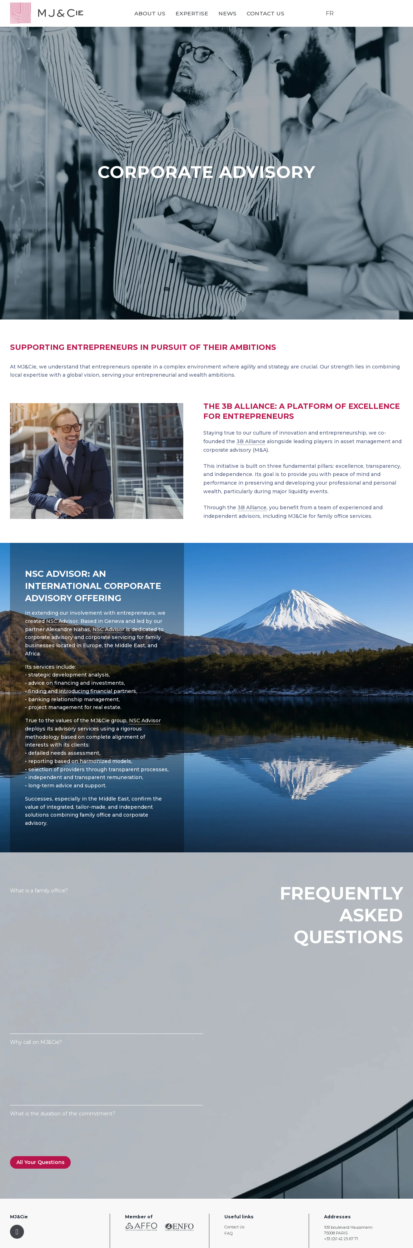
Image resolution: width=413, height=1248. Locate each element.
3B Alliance (251, 441)
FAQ (228, 1233)
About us (150, 13)
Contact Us (266, 13)
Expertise (192, 13)
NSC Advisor (62, 621)
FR (329, 13)
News (228, 13)
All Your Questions (40, 1162)
